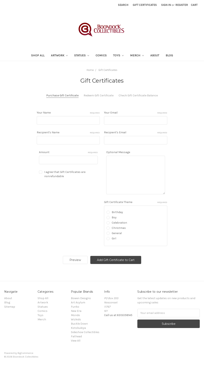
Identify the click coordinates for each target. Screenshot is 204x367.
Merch (137, 55)
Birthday (117, 212)
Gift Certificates (145, 5)
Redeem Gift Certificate (99, 95)
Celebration (119, 222)
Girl (114, 238)
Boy (114, 217)
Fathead (76, 336)
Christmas (119, 228)
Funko (75, 306)
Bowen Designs (81, 298)
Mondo (75, 315)
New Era (76, 311)
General (117, 233)
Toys (118, 55)
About (154, 55)
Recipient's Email (135, 132)
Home (90, 70)
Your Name (68, 113)
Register (181, 5)
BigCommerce (25, 353)
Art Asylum (78, 302)
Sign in (166, 5)
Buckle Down (79, 323)
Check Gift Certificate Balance (138, 95)
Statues (81, 55)
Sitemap (9, 306)
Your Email (135, 113)
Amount (68, 152)
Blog (169, 55)
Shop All (37, 55)
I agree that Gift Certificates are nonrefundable (64, 174)
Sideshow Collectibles (85, 332)
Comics (101, 55)
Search (123, 5)
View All (75, 340)
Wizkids (76, 319)
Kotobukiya (78, 328)
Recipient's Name (68, 132)
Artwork (59, 55)
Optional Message (118, 152)
